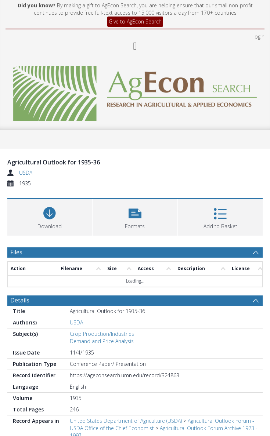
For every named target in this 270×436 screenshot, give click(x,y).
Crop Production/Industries (102, 333)
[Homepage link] (135, 91)
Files (16, 252)
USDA (25, 172)
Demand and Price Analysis (102, 341)
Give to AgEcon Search (135, 21)
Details (19, 300)
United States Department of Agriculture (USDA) (126, 420)
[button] (135, 216)
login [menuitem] (258, 36)
